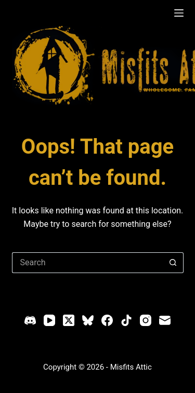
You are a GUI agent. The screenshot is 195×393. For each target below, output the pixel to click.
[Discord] (30, 320)
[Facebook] (107, 320)
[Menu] (179, 13)
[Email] (165, 320)
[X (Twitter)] (68, 320)
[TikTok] (126, 320)
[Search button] (173, 262)
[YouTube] (49, 320)
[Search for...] (87, 262)
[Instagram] (145, 320)
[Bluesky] (88, 320)
